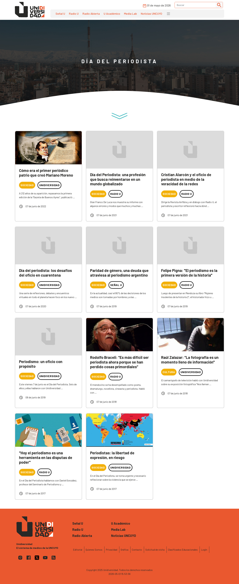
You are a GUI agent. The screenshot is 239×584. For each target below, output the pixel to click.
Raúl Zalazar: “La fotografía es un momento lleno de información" (189, 359)
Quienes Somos (94, 549)
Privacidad (111, 549)
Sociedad (27, 185)
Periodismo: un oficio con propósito (40, 364)
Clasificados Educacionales (183, 549)
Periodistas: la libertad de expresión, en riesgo (112, 455)
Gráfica (124, 549)
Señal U (60, 13)
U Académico (112, 13)
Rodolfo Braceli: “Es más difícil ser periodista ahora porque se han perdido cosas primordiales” (119, 362)
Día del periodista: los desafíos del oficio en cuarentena (45, 272)
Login (204, 549)
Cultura (169, 372)
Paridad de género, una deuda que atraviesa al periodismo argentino (119, 272)
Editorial (77, 549)
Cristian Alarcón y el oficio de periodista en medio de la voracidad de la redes (186, 179)
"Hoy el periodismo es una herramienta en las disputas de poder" (45, 457)
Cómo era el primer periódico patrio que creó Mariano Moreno (46, 172)
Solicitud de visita (155, 549)
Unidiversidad (49, 185)
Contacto (137, 549)
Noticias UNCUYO (151, 13)
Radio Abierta (91, 13)
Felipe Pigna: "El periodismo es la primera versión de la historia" (189, 272)
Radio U (74, 13)
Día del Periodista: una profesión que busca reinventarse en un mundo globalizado (117, 179)
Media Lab (130, 13)
